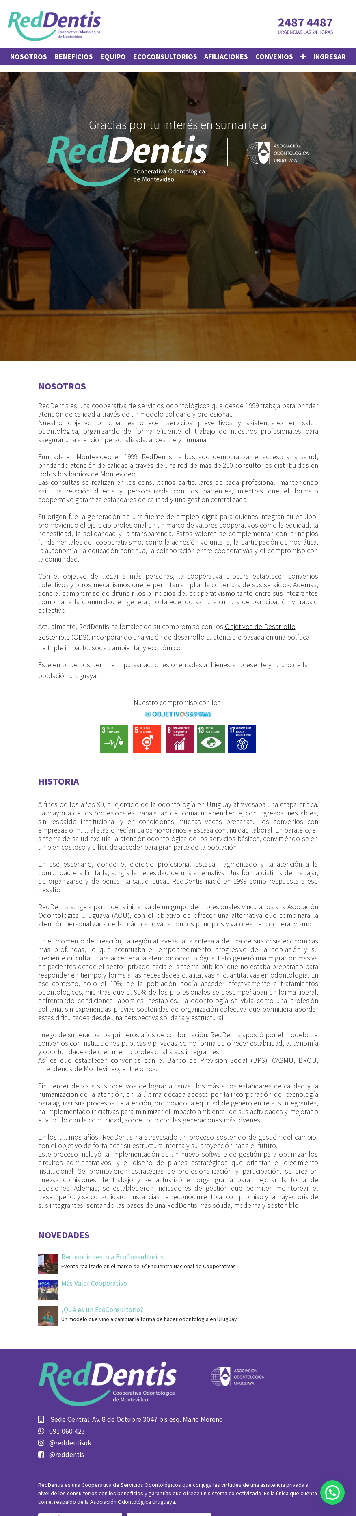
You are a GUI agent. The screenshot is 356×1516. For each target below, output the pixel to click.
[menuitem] (28, 56)
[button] (303, 56)
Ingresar (329, 56)
